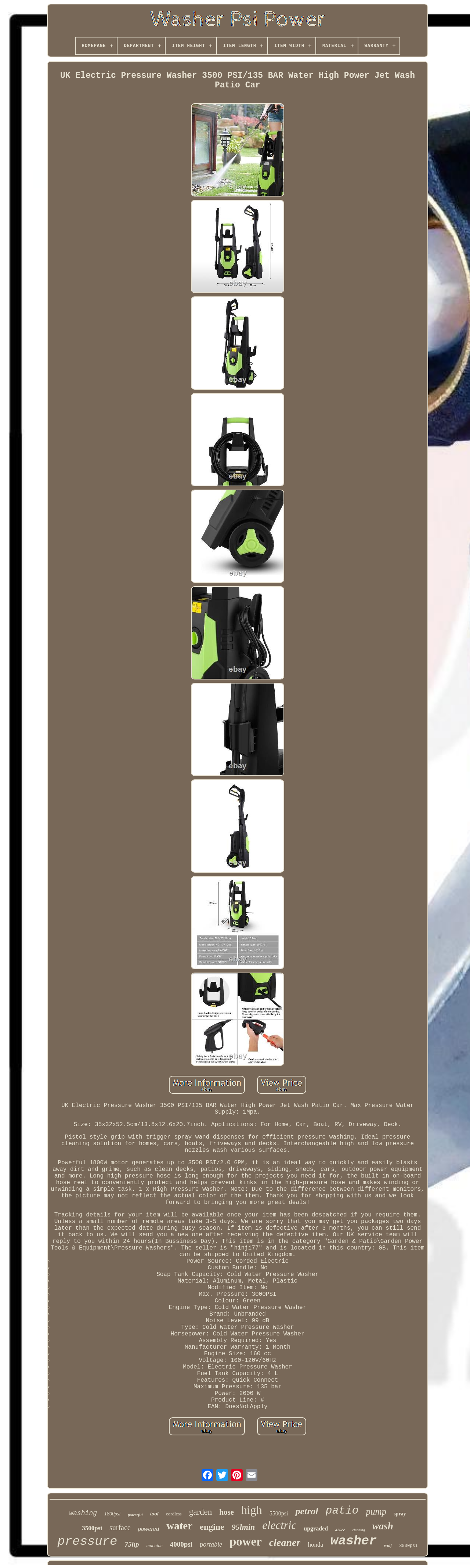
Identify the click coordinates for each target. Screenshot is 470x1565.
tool (154, 1514)
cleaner (285, 1542)
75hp (132, 1544)
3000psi (408, 1545)
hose (226, 1512)
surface (120, 1527)
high (251, 1510)
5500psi (279, 1513)
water (179, 1526)
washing (83, 1513)
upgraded (316, 1528)
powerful (135, 1514)
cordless (174, 1514)
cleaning (358, 1530)
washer (353, 1541)
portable (211, 1544)
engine (212, 1527)
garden (200, 1512)
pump (376, 1512)
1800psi (112, 1514)
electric (279, 1525)
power (245, 1541)
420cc (340, 1530)
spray (400, 1514)
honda (315, 1544)
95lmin (243, 1527)
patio (342, 1510)
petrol (306, 1511)
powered (148, 1529)
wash (382, 1526)
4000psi (181, 1544)
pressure (87, 1541)
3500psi (92, 1528)
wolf (388, 1545)
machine (155, 1545)
